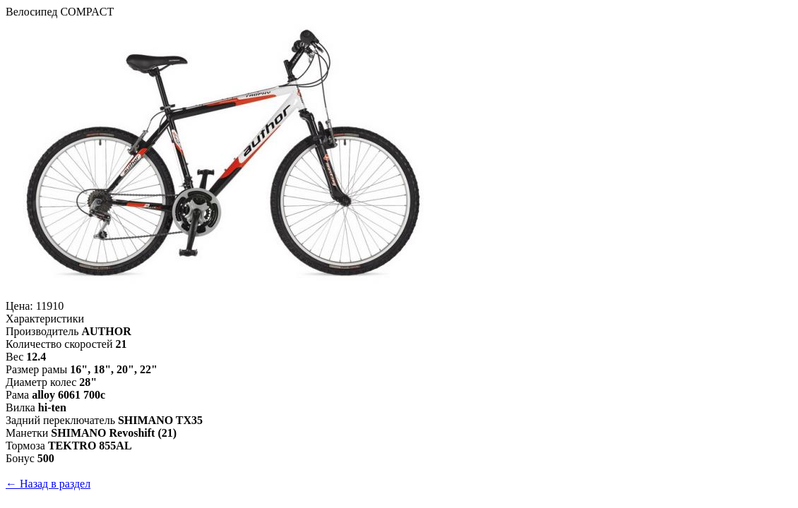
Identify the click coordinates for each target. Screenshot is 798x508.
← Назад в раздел (48, 484)
